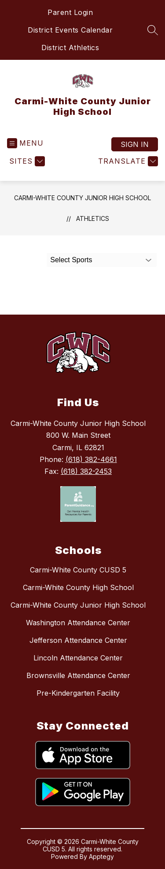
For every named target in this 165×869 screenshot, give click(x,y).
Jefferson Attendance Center (78, 640)
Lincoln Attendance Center (78, 657)
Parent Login (70, 12)
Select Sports (71, 260)
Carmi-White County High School (78, 587)
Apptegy (101, 856)
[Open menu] (25, 143)
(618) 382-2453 (86, 471)
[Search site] (152, 30)
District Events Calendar (70, 30)
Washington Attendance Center (78, 622)
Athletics (92, 218)
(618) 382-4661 (91, 459)
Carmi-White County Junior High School (82, 198)
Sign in (135, 144)
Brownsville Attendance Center (78, 675)
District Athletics (70, 47)
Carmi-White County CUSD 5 (78, 569)
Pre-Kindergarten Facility (78, 693)
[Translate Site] (127, 161)
